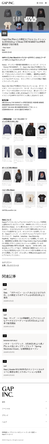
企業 (4, 265)
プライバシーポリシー (17, 432)
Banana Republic (10, 340)
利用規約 (5, 432)
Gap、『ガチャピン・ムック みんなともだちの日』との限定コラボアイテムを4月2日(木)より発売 (24, 295)
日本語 (40, 3)
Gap (3, 50)
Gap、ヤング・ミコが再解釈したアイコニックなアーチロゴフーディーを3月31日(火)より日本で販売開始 (24, 320)
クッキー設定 (30, 432)
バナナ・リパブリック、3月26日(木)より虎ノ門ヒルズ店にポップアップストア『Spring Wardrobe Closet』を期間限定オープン (24, 346)
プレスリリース (12, 265)
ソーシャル (24, 408)
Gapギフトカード (7, 434)
